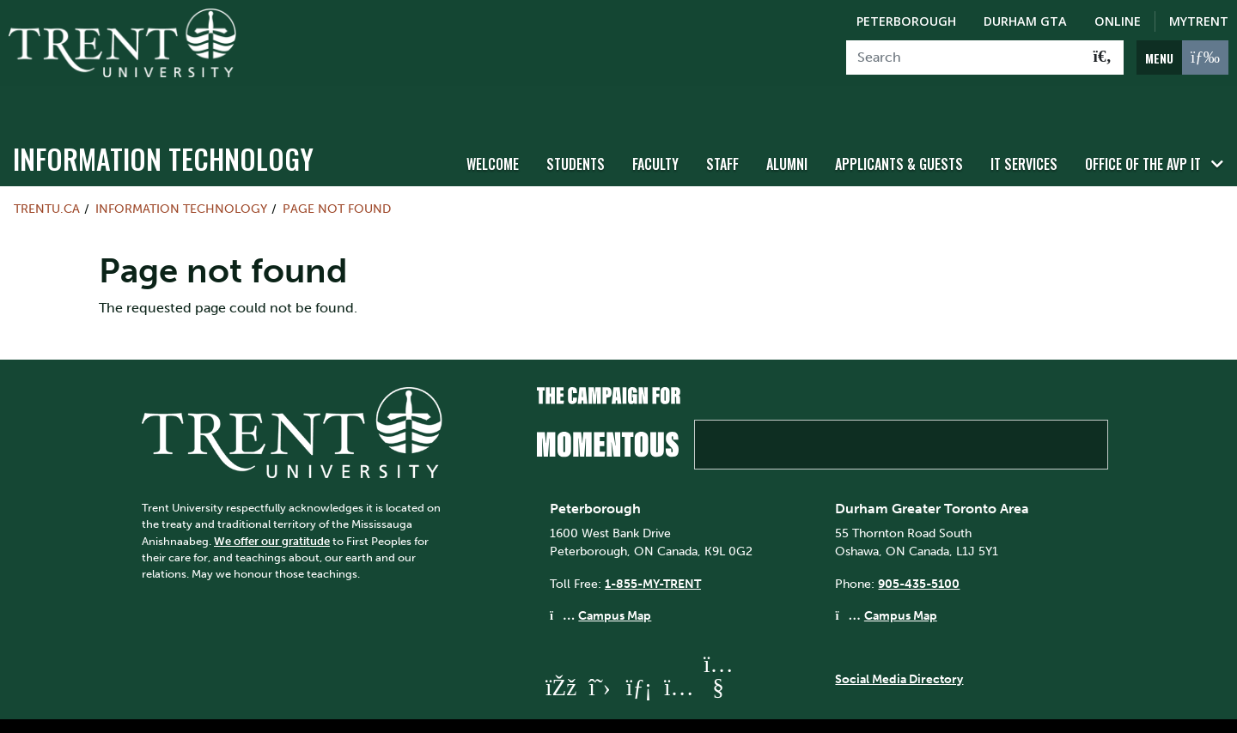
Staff (722, 131)
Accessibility (592, 710)
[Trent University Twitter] (599, 655)
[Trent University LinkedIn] (639, 655)
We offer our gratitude (272, 508)
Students (575, 131)
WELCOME (492, 131)
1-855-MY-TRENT (653, 551)
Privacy (673, 710)
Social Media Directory (899, 646)
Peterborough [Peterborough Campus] (906, 21)
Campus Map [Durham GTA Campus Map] (900, 583)
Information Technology (163, 126)
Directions (429, 710)
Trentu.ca (47, 177)
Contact (351, 710)
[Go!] (1103, 57)
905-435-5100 (919, 551)
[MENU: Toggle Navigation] (1182, 57)
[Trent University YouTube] (718, 655)
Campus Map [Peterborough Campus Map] (614, 583)
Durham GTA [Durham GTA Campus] (1025, 21)
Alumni (786, 131)
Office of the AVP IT (1143, 131)
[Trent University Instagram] (678, 655)
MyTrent (1198, 21)
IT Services (1023, 131)
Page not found (337, 177)
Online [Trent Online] (1117, 21)
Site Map (508, 710)
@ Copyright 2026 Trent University (815, 710)
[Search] (964, 57)
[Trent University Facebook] (560, 655)
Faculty (655, 131)
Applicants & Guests (899, 131)
